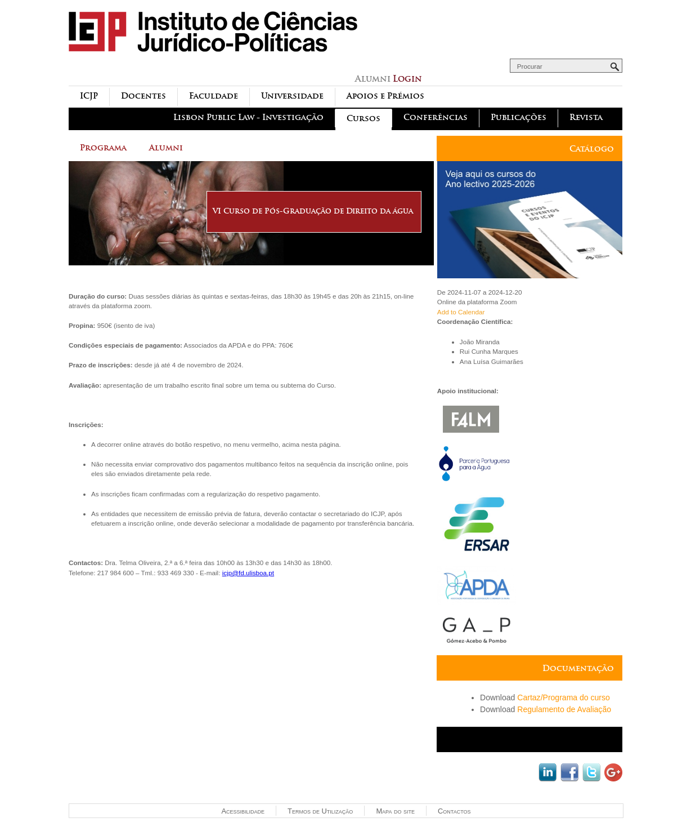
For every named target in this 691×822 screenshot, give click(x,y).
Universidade (292, 96)
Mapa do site (395, 811)
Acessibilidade (242, 811)
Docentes (143, 96)
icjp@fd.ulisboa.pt (248, 572)
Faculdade (213, 96)
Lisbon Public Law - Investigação (248, 117)
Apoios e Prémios (385, 96)
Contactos (454, 811)
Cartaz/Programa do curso (563, 697)
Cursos (363, 118)
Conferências (435, 117)
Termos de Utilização (320, 811)
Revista (586, 117)
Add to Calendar (460, 312)
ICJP (89, 96)
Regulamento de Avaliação (564, 709)
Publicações (518, 117)
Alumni (166, 148)
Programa (103, 148)
